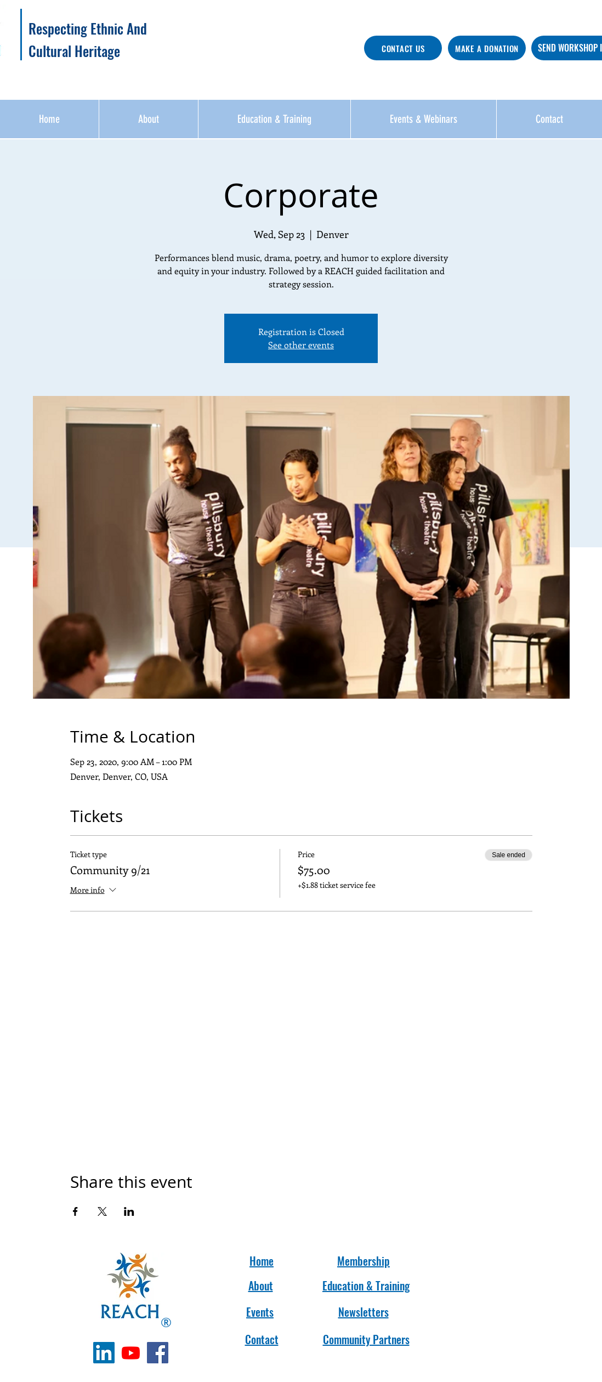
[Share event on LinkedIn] (129, 1211)
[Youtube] (130, 1352)
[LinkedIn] (104, 1352)
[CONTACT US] (403, 48)
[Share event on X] (102, 1211)
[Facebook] (157, 1352)
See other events (301, 344)
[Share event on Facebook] (75, 1211)
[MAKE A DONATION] (487, 48)
